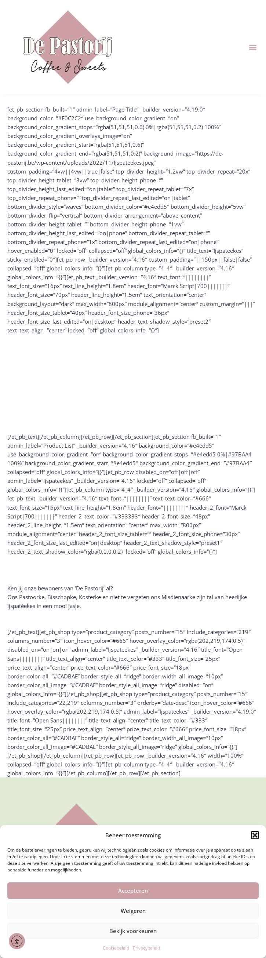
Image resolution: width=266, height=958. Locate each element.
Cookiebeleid (116, 948)
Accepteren (133, 890)
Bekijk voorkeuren (133, 931)
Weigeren (133, 910)
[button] (255, 835)
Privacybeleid (146, 948)
